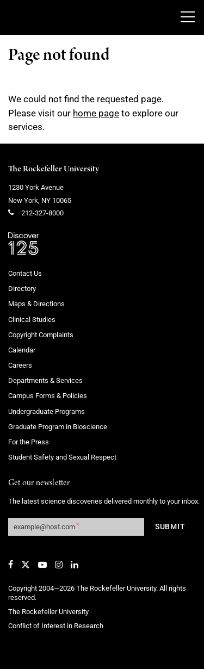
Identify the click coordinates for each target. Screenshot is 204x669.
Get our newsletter (39, 483)
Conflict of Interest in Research (55, 626)
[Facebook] (10, 564)
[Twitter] (25, 564)
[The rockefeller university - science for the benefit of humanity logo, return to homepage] (84, 17)
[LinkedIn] (74, 564)
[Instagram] (59, 564)
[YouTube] (42, 564)
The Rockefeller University (53, 169)
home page (96, 113)
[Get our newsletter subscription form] (76, 527)
